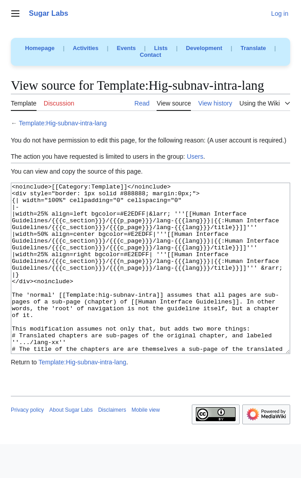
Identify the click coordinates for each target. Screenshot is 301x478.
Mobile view (145, 444)
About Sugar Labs (71, 444)
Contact (151, 54)
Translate (253, 48)
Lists (160, 48)
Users (195, 156)
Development (204, 48)
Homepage (40, 48)
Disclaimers (112, 444)
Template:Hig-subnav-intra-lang (63, 123)
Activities (85, 48)
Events (126, 48)
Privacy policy (27, 444)
